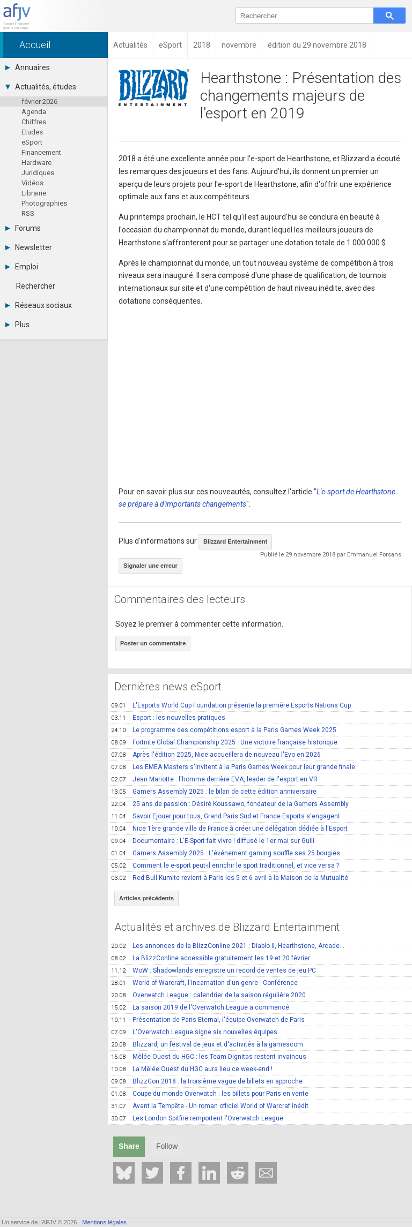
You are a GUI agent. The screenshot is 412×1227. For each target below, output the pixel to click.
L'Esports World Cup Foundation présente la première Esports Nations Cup (231, 705)
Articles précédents (146, 898)
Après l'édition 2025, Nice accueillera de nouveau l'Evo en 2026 (216, 754)
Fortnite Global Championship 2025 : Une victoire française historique (224, 742)
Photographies (44, 203)
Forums (23, 228)
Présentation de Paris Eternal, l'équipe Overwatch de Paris (208, 1019)
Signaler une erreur (150, 565)
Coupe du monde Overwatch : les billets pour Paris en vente (209, 1093)
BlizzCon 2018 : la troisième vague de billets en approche (207, 1081)
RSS (27, 213)
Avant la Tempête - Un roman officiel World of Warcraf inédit (209, 1106)
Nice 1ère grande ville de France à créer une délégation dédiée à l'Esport (229, 828)
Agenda (33, 112)
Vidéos (32, 183)
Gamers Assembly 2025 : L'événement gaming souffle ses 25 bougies (225, 853)
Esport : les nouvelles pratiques (168, 717)
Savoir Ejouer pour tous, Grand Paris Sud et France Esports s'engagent (225, 816)
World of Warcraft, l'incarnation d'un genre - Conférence (204, 983)
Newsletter (28, 247)
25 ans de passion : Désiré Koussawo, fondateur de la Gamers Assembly (230, 804)
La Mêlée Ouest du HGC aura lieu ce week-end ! (192, 1069)
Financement (41, 152)
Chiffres (33, 122)
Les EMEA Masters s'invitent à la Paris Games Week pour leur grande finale (233, 767)
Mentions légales (104, 1222)
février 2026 (39, 101)
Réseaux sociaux (38, 305)
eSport (31, 142)
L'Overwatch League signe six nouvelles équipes (194, 1032)
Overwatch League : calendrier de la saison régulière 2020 (208, 995)
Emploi (21, 266)
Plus (17, 324)
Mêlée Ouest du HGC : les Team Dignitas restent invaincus (208, 1056)
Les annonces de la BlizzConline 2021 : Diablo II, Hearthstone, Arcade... (227, 946)
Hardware (36, 163)
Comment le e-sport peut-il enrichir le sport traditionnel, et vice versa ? (225, 865)
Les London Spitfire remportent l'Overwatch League (197, 1118)
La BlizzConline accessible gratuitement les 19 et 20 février (210, 958)
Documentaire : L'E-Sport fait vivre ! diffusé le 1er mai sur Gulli (212, 841)
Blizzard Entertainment (235, 541)
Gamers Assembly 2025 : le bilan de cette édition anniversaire (214, 791)
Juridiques (37, 173)
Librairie (33, 193)
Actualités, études (40, 86)
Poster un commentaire (153, 643)
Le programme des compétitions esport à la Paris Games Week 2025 (223, 730)
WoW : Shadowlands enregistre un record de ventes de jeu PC (213, 970)
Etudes (32, 132)
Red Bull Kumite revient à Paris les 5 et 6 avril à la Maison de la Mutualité (229, 878)
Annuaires (27, 67)
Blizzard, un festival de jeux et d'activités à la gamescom (207, 1044)
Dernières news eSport (168, 686)
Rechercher (35, 286)
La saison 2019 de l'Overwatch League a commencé (200, 1007)
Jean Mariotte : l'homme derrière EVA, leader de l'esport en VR (214, 779)
